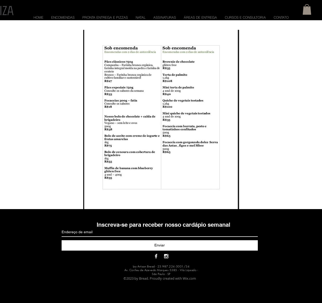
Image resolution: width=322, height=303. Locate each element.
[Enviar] (160, 245)
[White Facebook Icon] (156, 256)
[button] (307, 9)
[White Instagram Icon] (166, 256)
